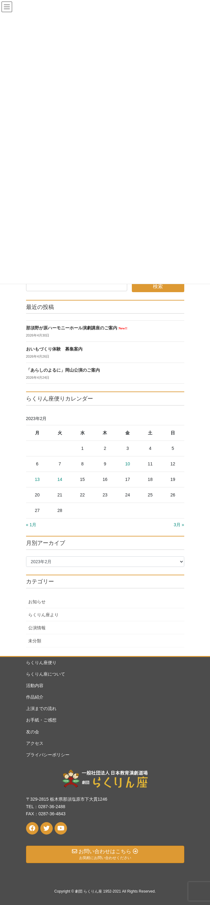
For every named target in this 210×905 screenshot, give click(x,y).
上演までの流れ (41, 708)
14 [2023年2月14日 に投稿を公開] (59, 479)
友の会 (32, 731)
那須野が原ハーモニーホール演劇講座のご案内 (76, 328)
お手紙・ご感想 (41, 719)
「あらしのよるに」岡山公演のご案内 (63, 370)
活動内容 (34, 685)
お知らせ (37, 601)
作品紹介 (34, 697)
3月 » (179, 524)
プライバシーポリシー (47, 754)
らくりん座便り (41, 662)
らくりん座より (43, 614)
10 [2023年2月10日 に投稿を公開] (127, 463)
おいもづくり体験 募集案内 (54, 349)
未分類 (34, 640)
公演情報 (37, 627)
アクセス (34, 743)
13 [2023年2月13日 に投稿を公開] (37, 479)
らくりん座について (45, 674)
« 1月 (31, 524)
